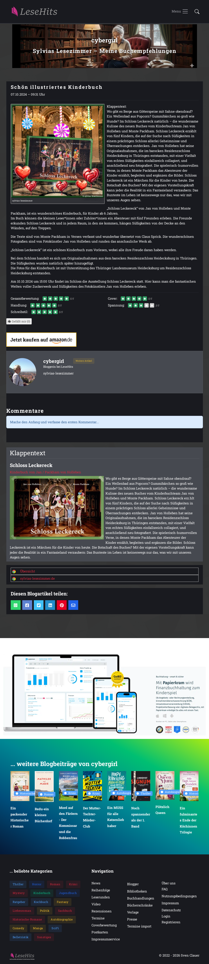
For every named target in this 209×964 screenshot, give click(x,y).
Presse (132, 919)
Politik (45, 911)
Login (166, 916)
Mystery (19, 893)
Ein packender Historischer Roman (19, 818)
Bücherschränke (140, 905)
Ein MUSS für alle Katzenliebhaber (115, 817)
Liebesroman (22, 911)
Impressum (170, 903)
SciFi (55, 929)
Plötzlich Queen (162, 810)
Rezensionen (102, 911)
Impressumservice (106, 939)
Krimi (70, 793)
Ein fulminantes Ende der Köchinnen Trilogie (188, 821)
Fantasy (63, 902)
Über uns (168, 883)
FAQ (165, 889)
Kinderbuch (41, 893)
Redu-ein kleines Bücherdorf (43, 815)
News (96, 883)
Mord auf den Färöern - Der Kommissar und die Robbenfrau (68, 823)
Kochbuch (41, 902)
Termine (98, 918)
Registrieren (171, 922)
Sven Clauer (190, 956)
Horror (36, 885)
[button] (195, 11)
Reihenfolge (101, 890)
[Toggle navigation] (180, 11)
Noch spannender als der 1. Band (140, 818)
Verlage (133, 912)
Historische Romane (31, 794)
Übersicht (27, 571)
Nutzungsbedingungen (179, 896)
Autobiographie (124, 793)
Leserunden (101, 897)
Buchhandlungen (140, 898)
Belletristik (21, 938)
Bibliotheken (137, 891)
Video (96, 904)
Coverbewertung (104, 925)
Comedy (18, 929)
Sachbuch (65, 911)
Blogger (133, 884)
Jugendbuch (68, 893)
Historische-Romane (27, 920)
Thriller (143, 794)
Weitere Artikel (83, 361)
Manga (38, 929)
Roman (47, 794)
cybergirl (53, 361)
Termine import (139, 926)
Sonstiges (44, 938)
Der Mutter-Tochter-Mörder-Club (92, 817)
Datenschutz (171, 910)
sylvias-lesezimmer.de (37, 578)
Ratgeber (19, 902)
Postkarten (100, 932)
